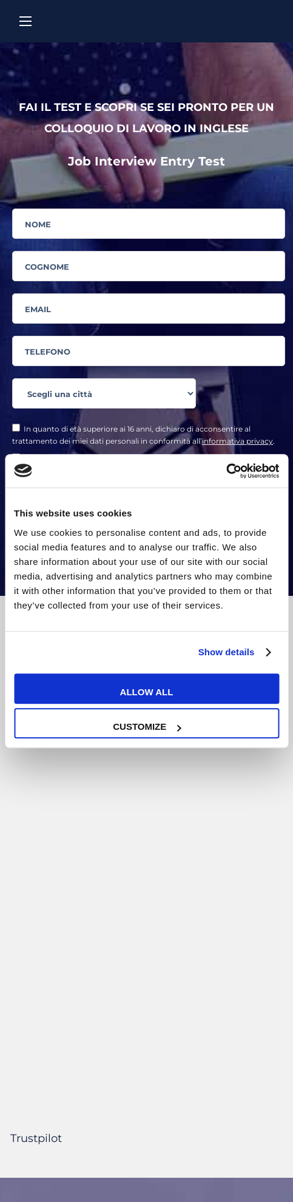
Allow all (146, 692)
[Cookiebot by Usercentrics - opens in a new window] (226, 471)
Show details (226, 652)
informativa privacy (237, 441)
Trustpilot (36, 1138)
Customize (147, 726)
